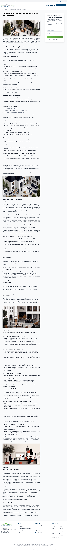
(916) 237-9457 (50, 5)
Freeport (12, 550)
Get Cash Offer (61, 5)
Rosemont (5, 551)
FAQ (60, 1)
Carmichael (61, 525)
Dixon (41, 549)
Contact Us (38, 530)
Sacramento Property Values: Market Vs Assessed (17, 9)
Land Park (27, 550)
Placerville (56, 550)
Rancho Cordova (63, 550)
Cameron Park (12, 549)
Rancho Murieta (52, 550)
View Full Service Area (55, 537)
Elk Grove (61, 549)
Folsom (2, 550)
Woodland (61, 535)
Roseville (53, 535)
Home (2, 9)
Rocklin (53, 533)
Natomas (31, 550)
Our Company (55, 1)
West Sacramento (62, 533)
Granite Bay (15, 550)
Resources (64, 1)
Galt (7, 550)
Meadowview (24, 550)
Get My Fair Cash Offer (54, 36)
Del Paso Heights (31, 549)
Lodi (21, 550)
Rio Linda (2, 551)
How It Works (27, 5)
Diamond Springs (37, 549)
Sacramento (46, 549)
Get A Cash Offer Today (48, 1)
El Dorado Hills (55, 549)
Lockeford (18, 550)
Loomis (60, 530)
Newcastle (61, 528)
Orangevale (61, 531)
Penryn (53, 531)
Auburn (23, 549)
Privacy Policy (39, 532)
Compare (35, 5)
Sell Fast (20, 5)
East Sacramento (50, 549)
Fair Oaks (60, 526)
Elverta (64, 549)
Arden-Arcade (54, 525)
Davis (43, 549)
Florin (58, 549)
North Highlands (55, 530)
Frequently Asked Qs (40, 528)
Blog (6, 9)
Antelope (8, 549)
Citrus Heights (54, 526)
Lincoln (53, 528)
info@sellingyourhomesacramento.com (8, 529)
